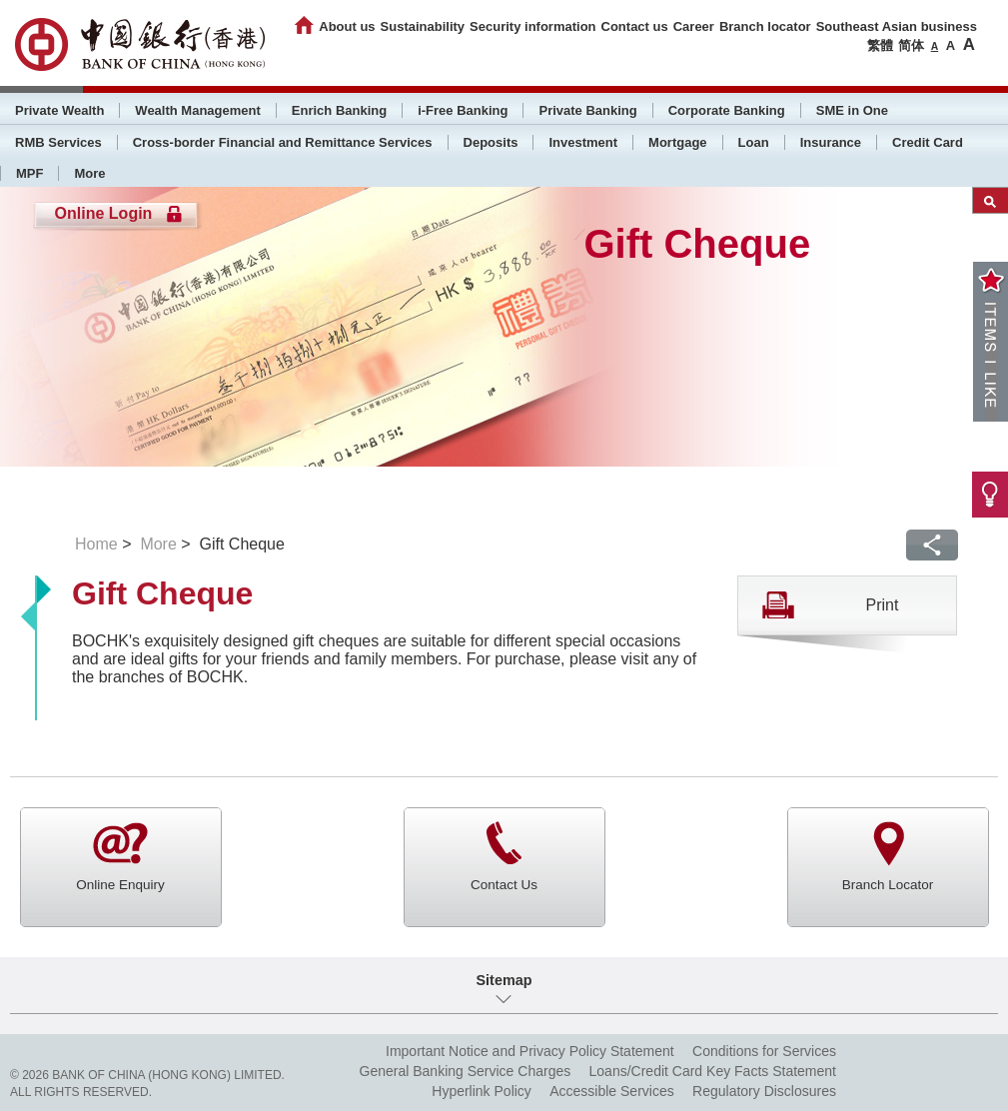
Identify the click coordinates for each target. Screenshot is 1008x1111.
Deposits (491, 142)
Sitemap (504, 980)
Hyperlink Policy (481, 1091)
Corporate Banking (726, 110)
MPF (29, 173)
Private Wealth (59, 110)
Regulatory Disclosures (764, 1091)
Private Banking (587, 110)
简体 (911, 45)
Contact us (634, 26)
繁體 (880, 45)
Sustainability (423, 26)
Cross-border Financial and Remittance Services (283, 142)
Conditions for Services (764, 1051)
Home (96, 544)
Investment (582, 142)
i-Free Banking (462, 110)
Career (693, 26)
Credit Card (927, 142)
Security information (532, 26)
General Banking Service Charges (465, 1071)
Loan (753, 142)
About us (347, 26)
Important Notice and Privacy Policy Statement (530, 1051)
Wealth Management (197, 110)
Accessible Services (611, 1091)
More (89, 173)
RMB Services (58, 142)
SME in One (852, 110)
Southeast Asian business (896, 26)
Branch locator (765, 26)
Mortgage (677, 142)
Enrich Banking (339, 110)
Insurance (830, 142)
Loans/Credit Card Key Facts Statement (712, 1071)
